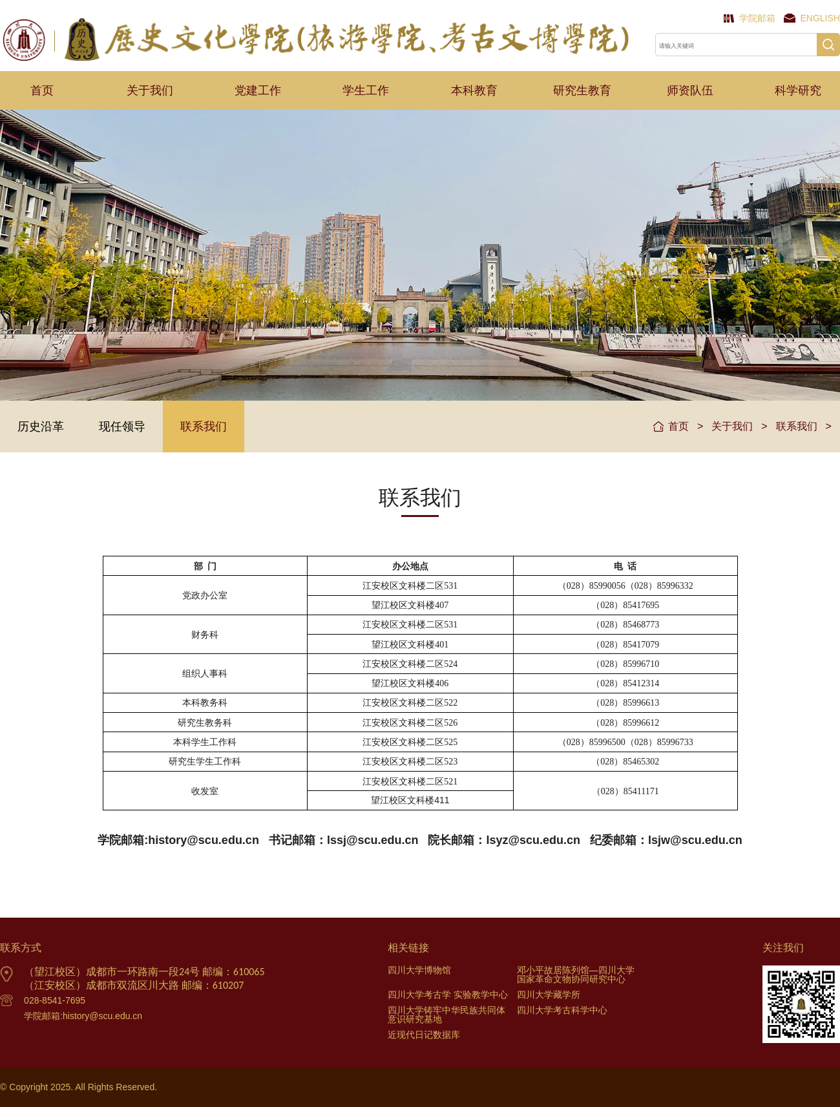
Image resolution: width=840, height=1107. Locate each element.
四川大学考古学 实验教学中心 (448, 994)
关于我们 (150, 90)
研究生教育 (582, 90)
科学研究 (798, 90)
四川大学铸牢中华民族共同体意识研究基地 (446, 1015)
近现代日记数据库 (424, 1034)
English (820, 18)
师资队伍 (690, 90)
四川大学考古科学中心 (562, 1010)
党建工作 (258, 90)
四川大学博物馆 (419, 970)
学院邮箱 (757, 18)
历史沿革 (40, 426)
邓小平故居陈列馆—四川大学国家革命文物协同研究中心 (576, 974)
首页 (42, 90)
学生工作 (365, 90)
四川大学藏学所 (548, 994)
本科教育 (474, 90)
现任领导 (122, 426)
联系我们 (203, 426)
